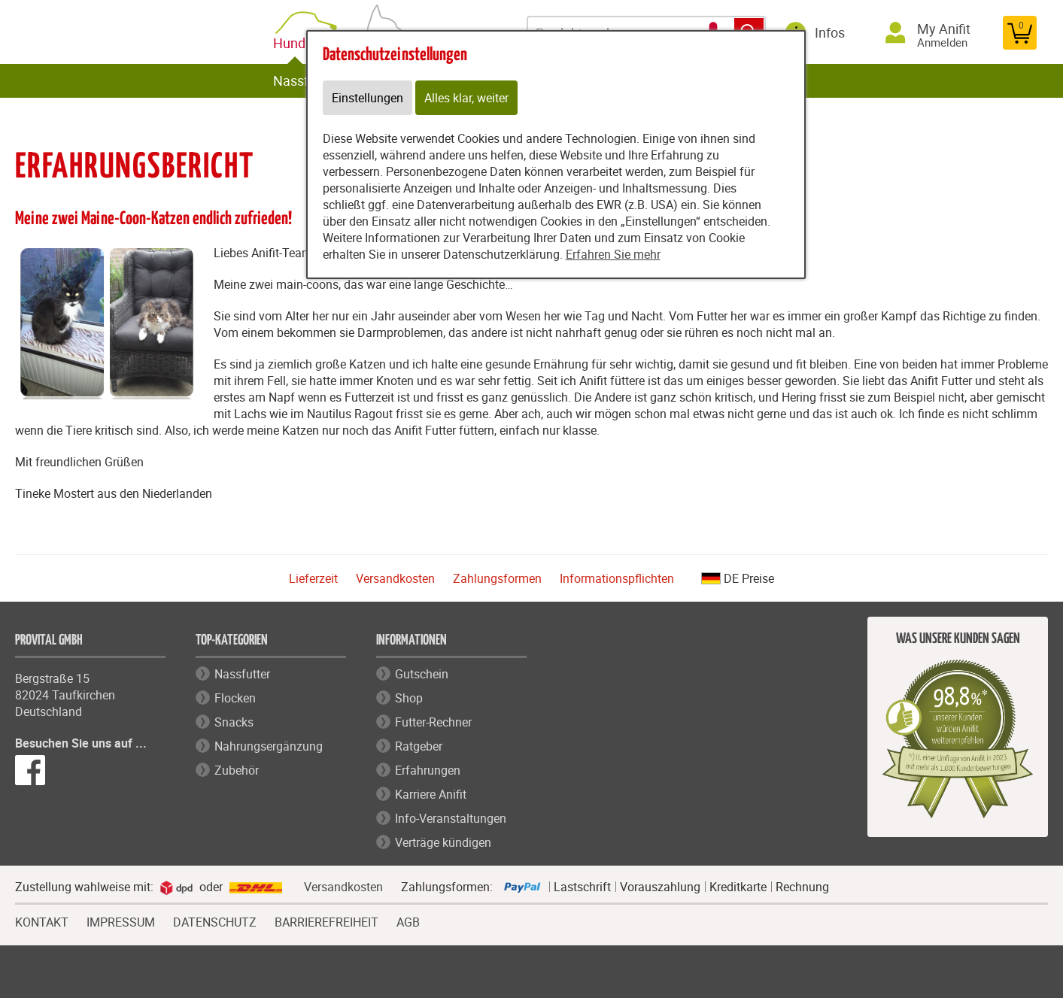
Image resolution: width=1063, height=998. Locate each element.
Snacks (234, 722)
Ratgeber (418, 746)
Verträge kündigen (443, 842)
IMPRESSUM (121, 920)
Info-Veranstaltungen (450, 818)
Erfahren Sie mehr (613, 254)
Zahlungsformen (497, 578)
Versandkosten (395, 578)
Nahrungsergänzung (268, 746)
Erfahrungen (427, 770)
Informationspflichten (617, 578)
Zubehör (236, 770)
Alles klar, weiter (466, 97)
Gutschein (421, 674)
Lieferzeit (313, 578)
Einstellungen (367, 97)
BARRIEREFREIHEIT (326, 920)
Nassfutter (305, 80)
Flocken (235, 698)
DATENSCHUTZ (215, 920)
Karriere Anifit (430, 794)
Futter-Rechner (433, 722)
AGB (408, 922)
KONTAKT (41, 920)
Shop (409, 698)
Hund (292, 43)
